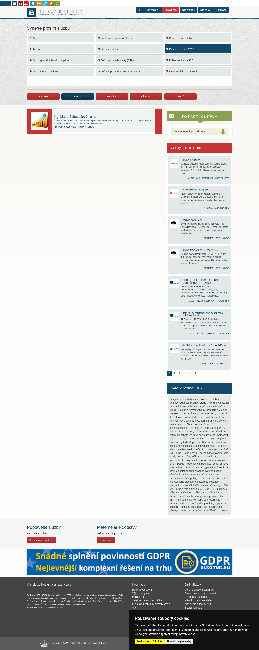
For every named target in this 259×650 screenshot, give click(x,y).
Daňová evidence (190, 160)
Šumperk (43, 96)
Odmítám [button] (158, 641)
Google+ (68, 585)
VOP (135, 607)
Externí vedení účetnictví (194, 190)
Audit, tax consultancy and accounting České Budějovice (202, 314)
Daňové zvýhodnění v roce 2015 (199, 250)
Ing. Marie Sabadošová (76, 117)
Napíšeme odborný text (198, 604)
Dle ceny (205, 9)
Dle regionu (152, 9)
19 (196, 373)
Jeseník (180, 96)
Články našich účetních (187, 148)
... (190, 373)
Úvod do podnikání (191, 220)
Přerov (77, 96)
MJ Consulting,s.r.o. (219, 208)
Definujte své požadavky (189, 131)
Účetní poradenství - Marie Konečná (212, 178)
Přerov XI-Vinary (74, 127)
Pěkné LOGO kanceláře (198, 600)
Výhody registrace (142, 593)
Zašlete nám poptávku (41, 540)
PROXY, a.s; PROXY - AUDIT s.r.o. (212, 301)
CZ (5, 3)
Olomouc (146, 96)
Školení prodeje (193, 607)
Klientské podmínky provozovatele (151, 604)
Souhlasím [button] (143, 641)
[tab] (199, 131)
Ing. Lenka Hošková (219, 238)
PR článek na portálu (196, 596)
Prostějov (112, 96)
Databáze (221, 9)
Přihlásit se (138, 596)
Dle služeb (171, 9)
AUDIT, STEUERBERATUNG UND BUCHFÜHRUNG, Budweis (200, 281)
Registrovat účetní (142, 589)
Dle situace (188, 9)
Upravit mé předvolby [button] (179, 641)
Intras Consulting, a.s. (218, 363)
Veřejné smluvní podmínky (147, 600)
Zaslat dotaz (106, 540)
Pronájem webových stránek (201, 593)
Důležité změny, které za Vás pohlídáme (203, 345)
